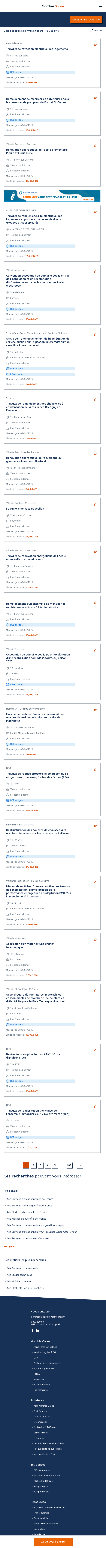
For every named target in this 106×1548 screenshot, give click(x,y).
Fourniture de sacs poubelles (25, 508)
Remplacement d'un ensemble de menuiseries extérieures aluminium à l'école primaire (35, 605)
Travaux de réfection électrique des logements (37, 49)
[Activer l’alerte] (53, 1542)
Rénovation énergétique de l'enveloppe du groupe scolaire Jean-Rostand (33, 459)
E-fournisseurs (39, 1422)
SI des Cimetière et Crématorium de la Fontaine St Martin (37, 333)
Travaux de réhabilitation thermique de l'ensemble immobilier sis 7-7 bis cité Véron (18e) (37, 1112)
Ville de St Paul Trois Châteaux (23, 989)
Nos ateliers (38, 1529)
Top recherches (40, 1389)
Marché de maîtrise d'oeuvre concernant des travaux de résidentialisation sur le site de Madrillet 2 (35, 717)
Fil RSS (35, 1373)
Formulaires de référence (44, 1523)
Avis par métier (40, 1491)
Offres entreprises (41, 1470)
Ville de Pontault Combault (21, 503)
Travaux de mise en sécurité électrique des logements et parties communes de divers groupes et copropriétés (34, 219)
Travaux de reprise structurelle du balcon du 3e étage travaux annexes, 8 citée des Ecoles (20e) (37, 775)
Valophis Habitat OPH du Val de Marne (27, 880)
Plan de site (38, 1534)
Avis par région (40, 1486)
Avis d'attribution (40, 1384)
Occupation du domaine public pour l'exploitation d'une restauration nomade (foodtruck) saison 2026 (38, 658)
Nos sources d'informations (46, 1475)
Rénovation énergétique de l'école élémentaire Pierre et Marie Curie (37, 151)
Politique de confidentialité (45, 1363)
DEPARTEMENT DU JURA (20, 824)
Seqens (10, 398)
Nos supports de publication (46, 1448)
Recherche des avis (42, 1480)
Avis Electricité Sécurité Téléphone (24, 1287)
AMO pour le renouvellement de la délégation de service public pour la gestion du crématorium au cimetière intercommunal (38, 342)
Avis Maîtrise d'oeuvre (17, 1281)
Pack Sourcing (39, 1411)
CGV (34, 1357)
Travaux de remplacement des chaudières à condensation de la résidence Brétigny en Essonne (34, 407)
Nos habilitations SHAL (43, 1454)
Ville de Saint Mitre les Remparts (24, 452)
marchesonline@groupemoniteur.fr (48, 1317)
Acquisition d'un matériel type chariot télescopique (30, 945)
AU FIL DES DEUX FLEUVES (21, 210)
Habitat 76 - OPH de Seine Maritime (25, 708)
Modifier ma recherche (86, 19)
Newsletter (37, 1379)
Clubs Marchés (39, 1518)
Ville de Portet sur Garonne (21, 144)
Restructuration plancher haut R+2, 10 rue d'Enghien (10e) (33, 1056)
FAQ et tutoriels (40, 1513)
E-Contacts (37, 1438)
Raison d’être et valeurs (44, 1346)
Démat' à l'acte (40, 1432)
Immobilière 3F (14, 43)
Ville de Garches (15, 649)
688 (69, 1165)
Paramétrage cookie (42, 1368)
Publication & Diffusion (43, 1427)
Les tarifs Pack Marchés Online (47, 1443)
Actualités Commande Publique (47, 1507)
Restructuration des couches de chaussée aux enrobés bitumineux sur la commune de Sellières (37, 831)
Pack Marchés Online (42, 1405)
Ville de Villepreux (16, 270)
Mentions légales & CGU (44, 1352)
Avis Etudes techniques (18, 1274)
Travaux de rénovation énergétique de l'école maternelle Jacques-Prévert (36, 557)
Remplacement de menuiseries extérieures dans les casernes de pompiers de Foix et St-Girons (37, 100)
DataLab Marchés (41, 1416)
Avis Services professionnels (21, 1268)
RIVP (9, 768)
